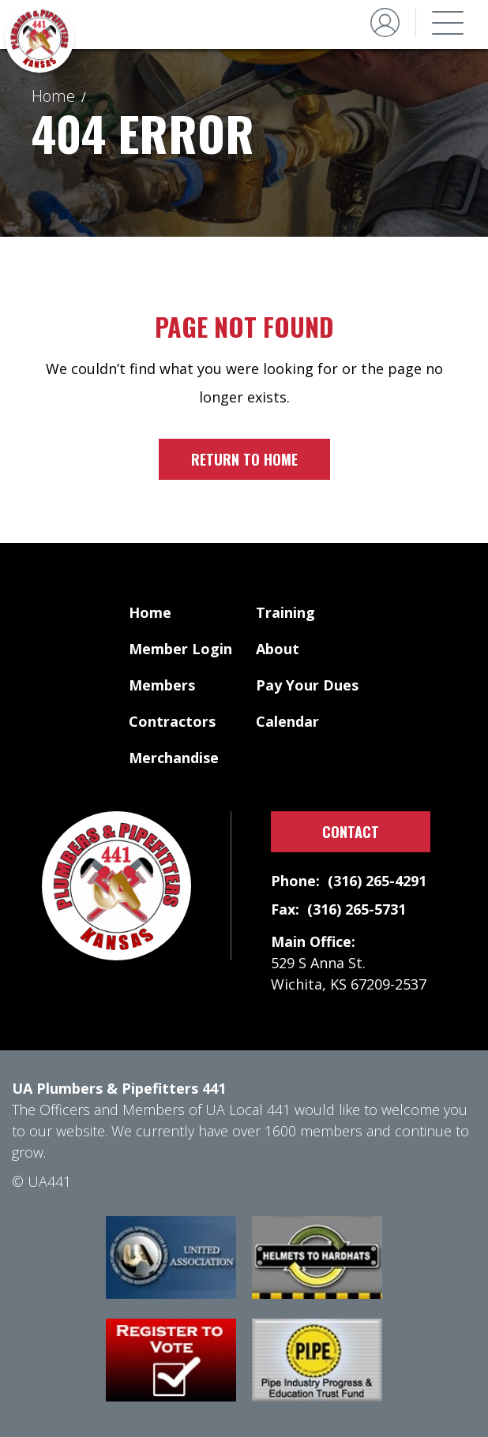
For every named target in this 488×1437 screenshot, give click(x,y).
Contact (350, 831)
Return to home (244, 459)
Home (53, 96)
